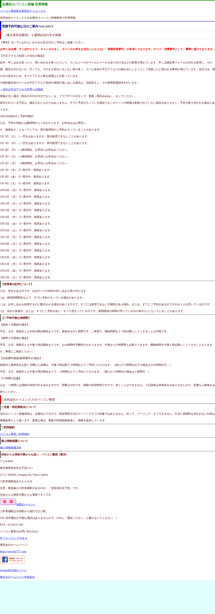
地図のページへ (17, 504)
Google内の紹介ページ (13, 570)
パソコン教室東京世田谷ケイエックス (23, 11)
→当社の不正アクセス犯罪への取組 (21, 89)
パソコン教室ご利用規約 (15, 434)
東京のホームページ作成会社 (17, 577)
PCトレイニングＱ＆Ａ (13, 538)
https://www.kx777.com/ (13, 551)
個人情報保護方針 (11, 447)
